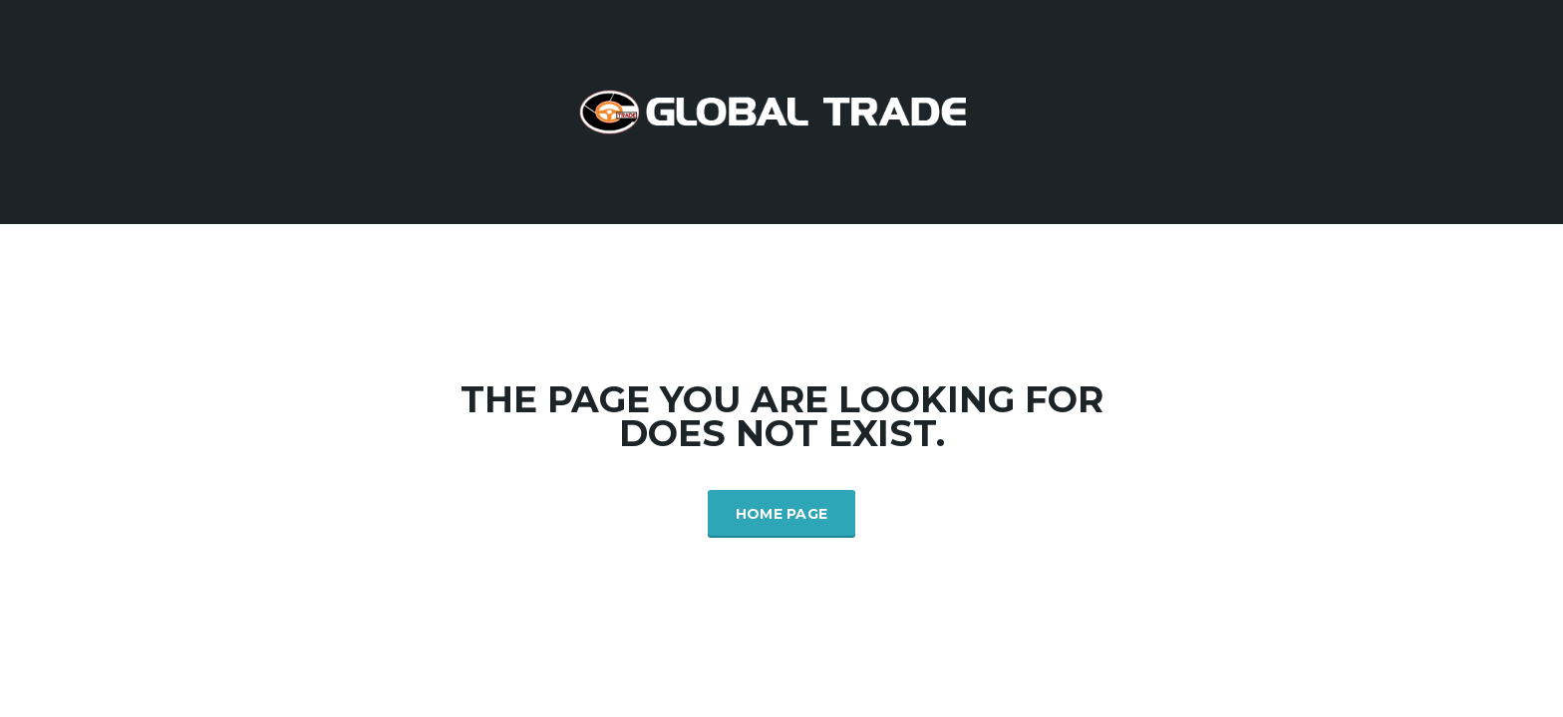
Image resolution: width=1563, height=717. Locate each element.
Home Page (782, 514)
